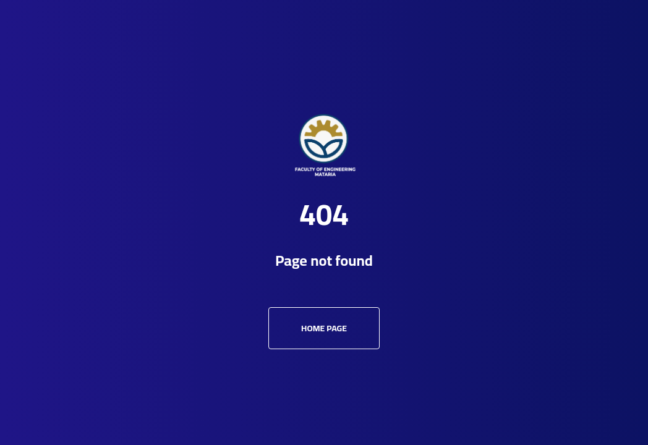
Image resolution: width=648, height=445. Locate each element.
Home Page (324, 328)
